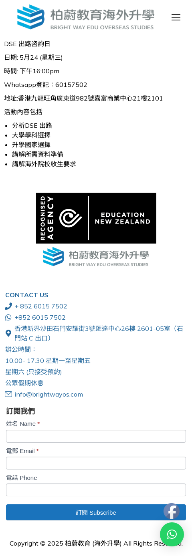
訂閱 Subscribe (96, 512)
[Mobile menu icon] (176, 17)
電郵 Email (22, 450)
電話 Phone (21, 477)
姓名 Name (23, 423)
